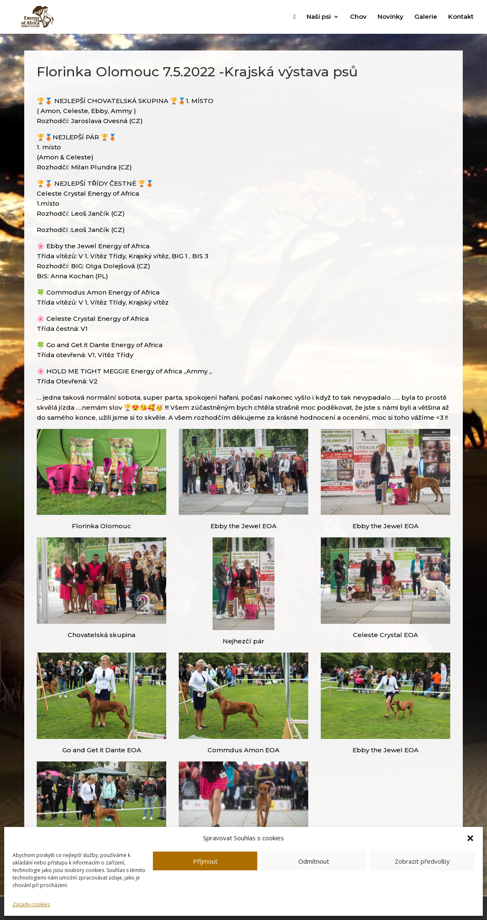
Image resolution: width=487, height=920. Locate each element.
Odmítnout (313, 861)
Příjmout (205, 861)
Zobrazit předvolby (422, 861)
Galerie (425, 17)
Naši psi (319, 17)
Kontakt (461, 17)
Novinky (390, 17)
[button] (470, 838)
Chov (358, 17)
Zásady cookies (31, 904)
